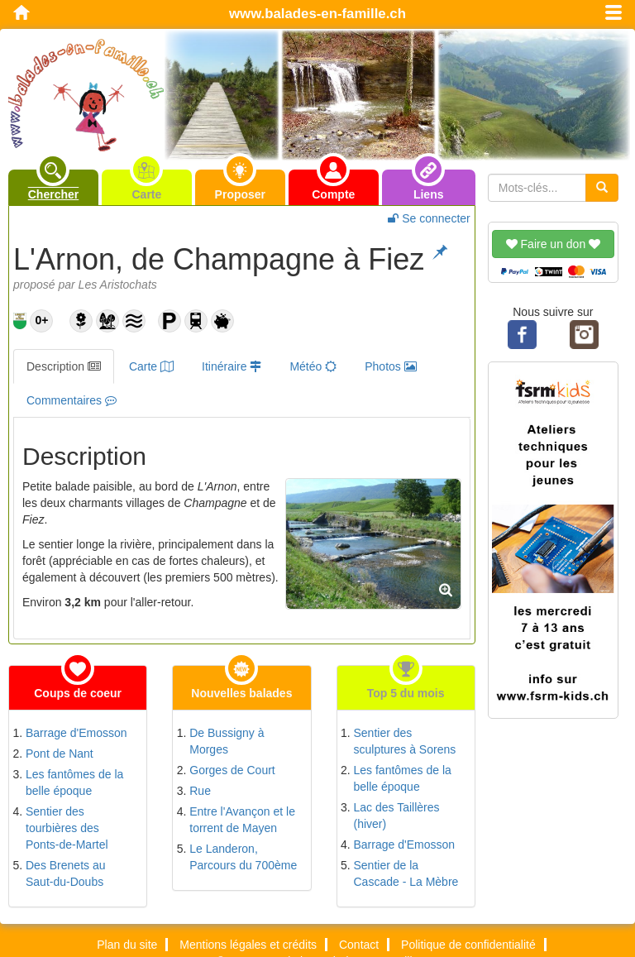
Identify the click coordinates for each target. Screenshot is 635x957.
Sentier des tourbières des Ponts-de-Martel (67, 828)
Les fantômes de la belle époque (74, 782)
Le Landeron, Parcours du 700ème (243, 857)
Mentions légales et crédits (248, 944)
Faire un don (553, 244)
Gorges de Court (232, 770)
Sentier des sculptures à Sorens (405, 741)
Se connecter (429, 218)
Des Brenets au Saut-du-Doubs (66, 873)
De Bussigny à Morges (226, 741)
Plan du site (127, 944)
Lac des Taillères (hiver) (397, 815)
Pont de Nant (59, 753)
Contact (359, 944)
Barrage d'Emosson (76, 732)
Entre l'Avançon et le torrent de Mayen (242, 820)
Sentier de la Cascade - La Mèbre (406, 873)
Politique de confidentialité (468, 944)
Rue (200, 790)
